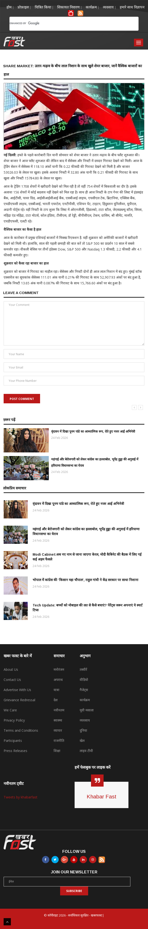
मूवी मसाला (87, 710)
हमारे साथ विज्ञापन (132, 7)
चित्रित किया (43, 7)
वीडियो (84, 679)
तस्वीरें (83, 669)
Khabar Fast (101, 797)
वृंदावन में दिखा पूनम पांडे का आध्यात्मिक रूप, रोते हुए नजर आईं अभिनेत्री (93, 431)
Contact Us (12, 679)
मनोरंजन (59, 669)
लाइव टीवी (86, 750)
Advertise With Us (17, 689)
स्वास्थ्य (58, 720)
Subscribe (74, 891)
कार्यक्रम (91, 7)
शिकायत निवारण (68, 7)
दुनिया (83, 730)
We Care (10, 710)
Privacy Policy (14, 720)
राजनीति (59, 740)
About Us (11, 669)
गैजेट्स (84, 689)
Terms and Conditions (21, 730)
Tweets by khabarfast (20, 797)
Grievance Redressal (19, 700)
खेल (82, 740)
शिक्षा (57, 750)
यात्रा (56, 689)
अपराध (58, 679)
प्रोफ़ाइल (23, 7)
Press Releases (15, 750)
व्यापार (58, 730)
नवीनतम (59, 710)
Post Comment (22, 399)
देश (56, 700)
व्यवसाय (108, 7)
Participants (13, 740)
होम (9, 7)
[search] (66, 23)
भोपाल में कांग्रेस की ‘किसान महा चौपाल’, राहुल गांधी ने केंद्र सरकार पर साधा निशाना (85, 580)
